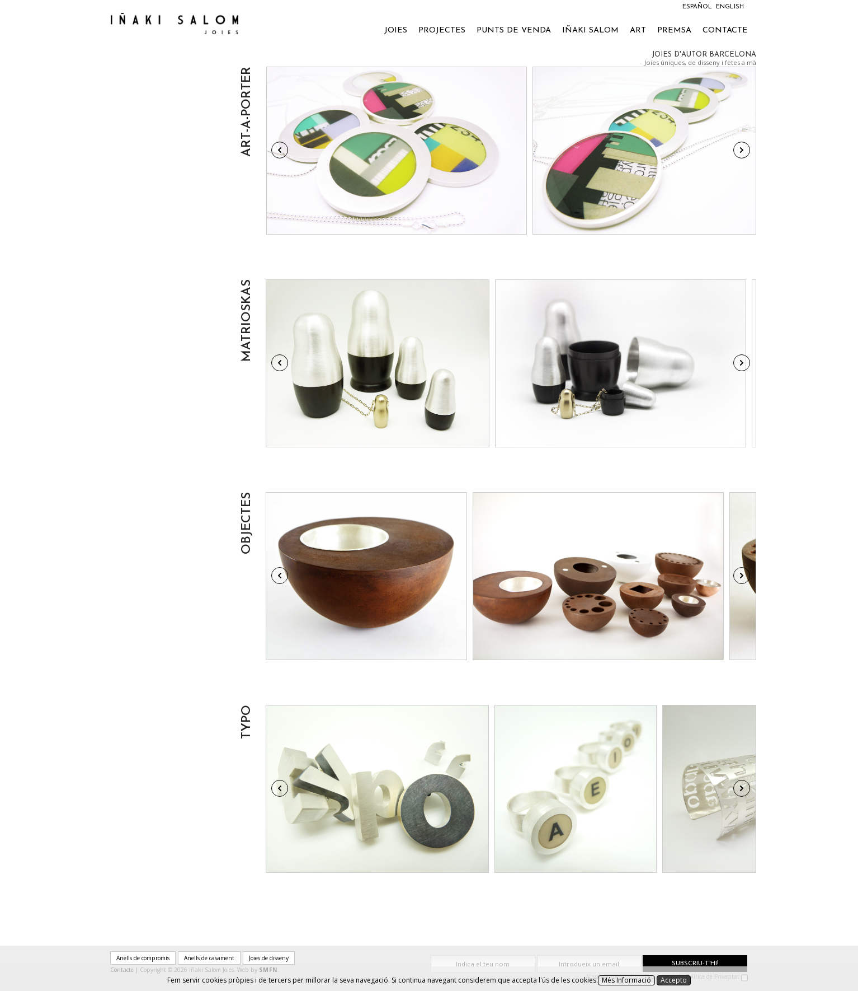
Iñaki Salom (590, 30)
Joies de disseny (269, 958)
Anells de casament (209, 958)
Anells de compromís (142, 958)
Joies (395, 30)
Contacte (725, 30)
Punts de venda (514, 30)
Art (638, 30)
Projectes (441, 30)
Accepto (674, 980)
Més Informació (626, 980)
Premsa (674, 30)
